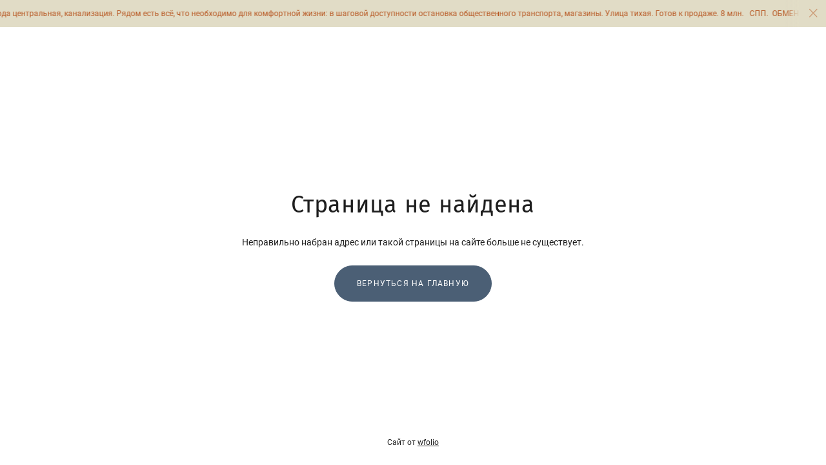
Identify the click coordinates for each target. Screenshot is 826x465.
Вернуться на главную (413, 283)
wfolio (428, 442)
